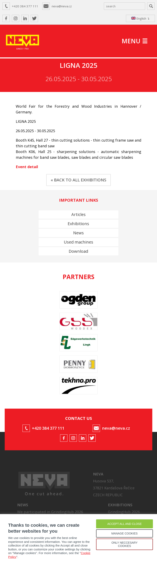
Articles (78, 214)
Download (78, 251)
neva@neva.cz (62, 6)
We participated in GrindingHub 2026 (50, 511)
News (78, 233)
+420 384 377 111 (25, 6)
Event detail (27, 166)
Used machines (78, 242)
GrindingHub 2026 (124, 511)
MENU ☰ (135, 41)
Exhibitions (78, 223)
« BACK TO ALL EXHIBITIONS (78, 180)
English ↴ (140, 18)
